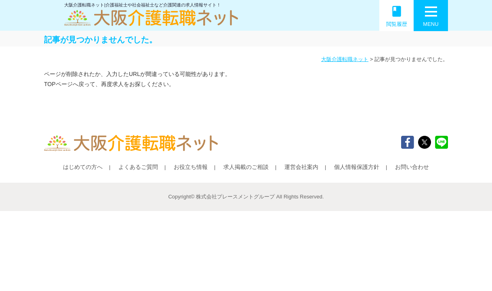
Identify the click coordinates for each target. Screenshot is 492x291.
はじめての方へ (83, 167)
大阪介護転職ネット (344, 59)
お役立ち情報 (191, 167)
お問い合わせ (412, 167)
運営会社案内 (301, 167)
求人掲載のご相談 (246, 167)
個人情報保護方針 (356, 167)
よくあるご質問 (138, 167)
